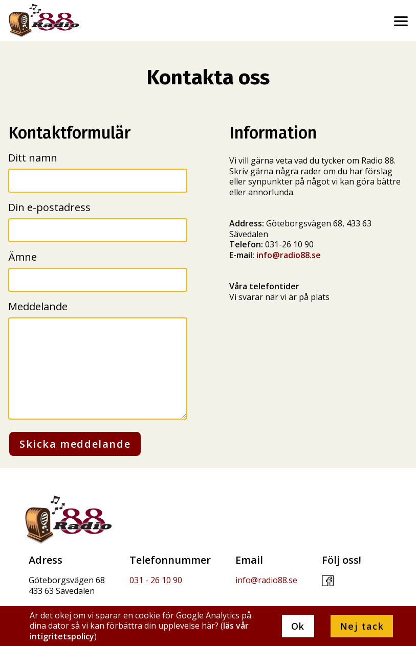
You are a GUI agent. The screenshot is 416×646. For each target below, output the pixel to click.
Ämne (22, 257)
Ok (298, 626)
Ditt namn (32, 158)
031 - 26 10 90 (155, 580)
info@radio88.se (288, 255)
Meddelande (38, 306)
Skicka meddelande (74, 444)
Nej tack (362, 626)
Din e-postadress (49, 207)
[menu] (400, 17)
